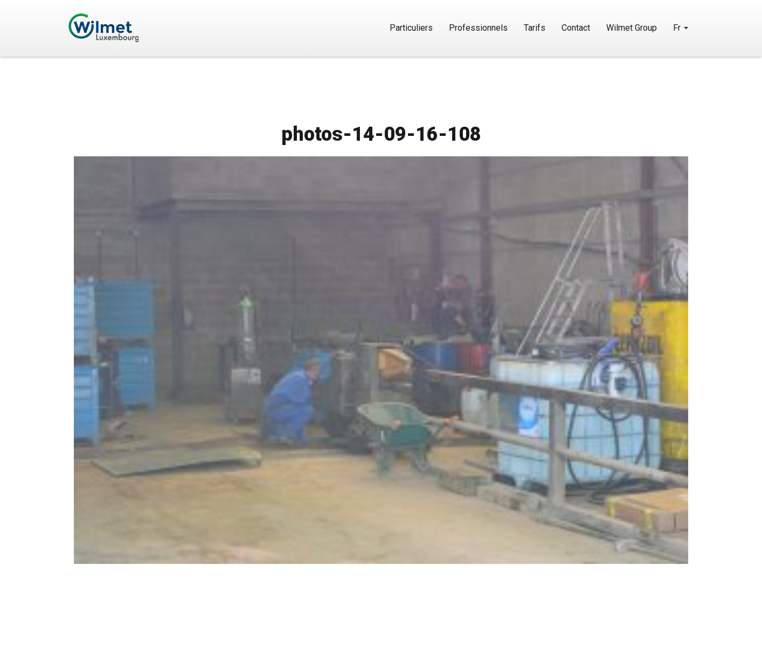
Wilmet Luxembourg (134, 28)
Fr (680, 28)
